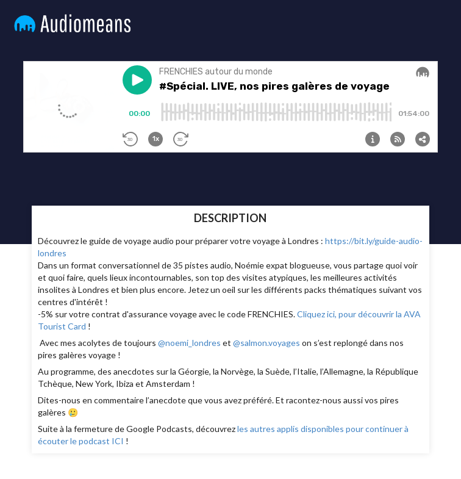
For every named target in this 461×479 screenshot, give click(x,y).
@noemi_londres (189, 342)
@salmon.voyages (266, 342)
